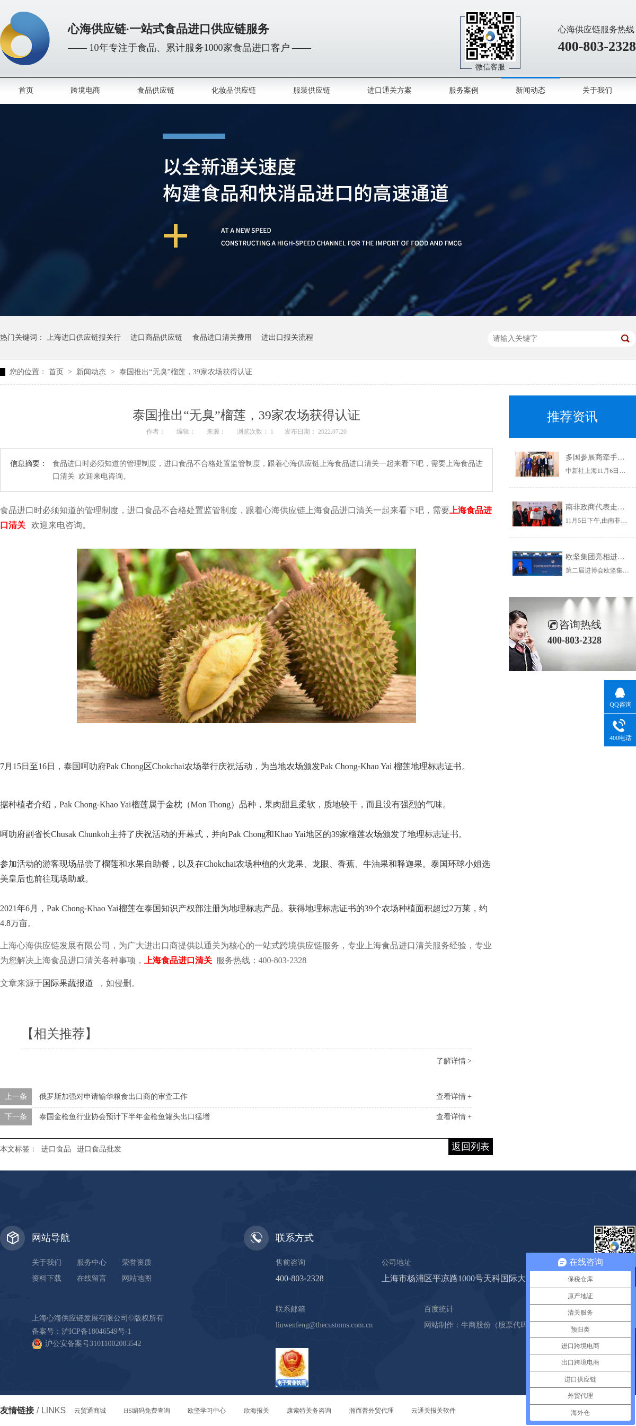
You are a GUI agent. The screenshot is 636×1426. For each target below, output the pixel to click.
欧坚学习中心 (207, 1410)
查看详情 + (454, 1097)
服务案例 (464, 90)
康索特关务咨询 (309, 1410)
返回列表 (471, 1146)
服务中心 (92, 1262)
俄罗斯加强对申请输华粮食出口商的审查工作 (113, 1097)
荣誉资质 (137, 1262)
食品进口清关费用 (222, 337)
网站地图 (137, 1278)
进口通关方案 (389, 90)
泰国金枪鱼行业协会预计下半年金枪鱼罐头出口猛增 (124, 1117)
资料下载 (46, 1278)
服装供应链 (311, 90)
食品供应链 (155, 90)
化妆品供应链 (233, 90)
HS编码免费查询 (147, 1410)
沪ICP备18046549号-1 (96, 1331)
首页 (26, 90)
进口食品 (56, 1149)
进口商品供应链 (156, 337)
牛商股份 (476, 1325)
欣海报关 (256, 1410)
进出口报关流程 (287, 337)
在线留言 (92, 1278)
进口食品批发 (99, 1149)
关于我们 (597, 90)
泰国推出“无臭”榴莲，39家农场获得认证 (185, 372)
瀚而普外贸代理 (371, 1410)
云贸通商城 (90, 1410)
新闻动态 (530, 90)
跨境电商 (85, 90)
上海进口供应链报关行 (84, 337)
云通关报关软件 (433, 1410)
